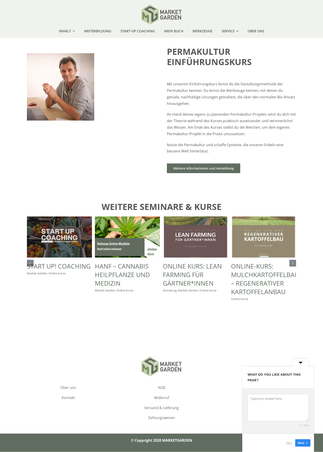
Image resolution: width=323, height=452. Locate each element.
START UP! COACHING (59, 266)
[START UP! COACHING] (59, 219)
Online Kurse (56, 273)
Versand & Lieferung (161, 408)
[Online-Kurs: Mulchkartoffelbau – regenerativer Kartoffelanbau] (263, 219)
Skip (289, 443)
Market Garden (37, 273)
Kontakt (68, 397)
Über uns (68, 387)
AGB (161, 387)
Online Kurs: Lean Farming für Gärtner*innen (192, 275)
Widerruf (161, 397)
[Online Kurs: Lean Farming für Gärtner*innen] (195, 219)
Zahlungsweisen (161, 418)
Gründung (170, 291)
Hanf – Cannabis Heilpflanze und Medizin (122, 275)
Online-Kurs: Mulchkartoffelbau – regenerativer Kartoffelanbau (265, 279)
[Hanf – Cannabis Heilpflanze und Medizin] (127, 219)
